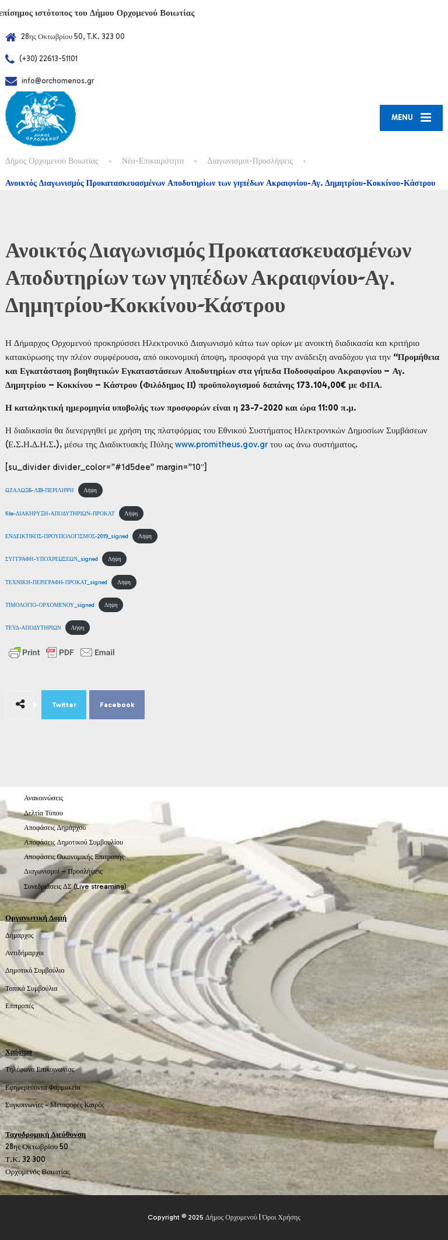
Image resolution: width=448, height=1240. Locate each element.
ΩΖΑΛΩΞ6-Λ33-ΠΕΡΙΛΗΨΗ (39, 490)
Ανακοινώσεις (43, 798)
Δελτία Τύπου (43, 813)
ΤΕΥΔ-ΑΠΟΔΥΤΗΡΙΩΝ (33, 627)
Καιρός (94, 1105)
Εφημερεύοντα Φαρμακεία (42, 1087)
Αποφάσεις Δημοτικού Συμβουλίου (73, 842)
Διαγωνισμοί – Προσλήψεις (63, 871)
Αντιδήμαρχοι (24, 953)
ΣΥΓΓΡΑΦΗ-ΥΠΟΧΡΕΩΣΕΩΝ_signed (51, 559)
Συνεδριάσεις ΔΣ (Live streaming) (75, 886)
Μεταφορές (66, 1105)
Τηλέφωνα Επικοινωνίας (39, 1069)
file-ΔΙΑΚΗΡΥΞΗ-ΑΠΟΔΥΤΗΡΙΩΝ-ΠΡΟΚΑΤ (60, 513)
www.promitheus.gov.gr (221, 444)
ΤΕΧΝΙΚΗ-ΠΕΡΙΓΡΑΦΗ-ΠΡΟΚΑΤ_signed (56, 582)
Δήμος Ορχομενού (231, 1217)
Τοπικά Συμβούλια (31, 988)
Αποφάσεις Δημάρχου (55, 828)
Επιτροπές (19, 1006)
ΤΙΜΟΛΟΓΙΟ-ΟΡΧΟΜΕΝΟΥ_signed (49, 605)
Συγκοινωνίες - (27, 1105)
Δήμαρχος (19, 935)
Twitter (64, 705)
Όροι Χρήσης (281, 1217)
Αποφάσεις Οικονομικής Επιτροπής (74, 857)
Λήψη (90, 490)
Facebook (117, 705)
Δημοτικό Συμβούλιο (35, 970)
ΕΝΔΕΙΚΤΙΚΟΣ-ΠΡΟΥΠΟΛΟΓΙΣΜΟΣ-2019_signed (66, 536)
